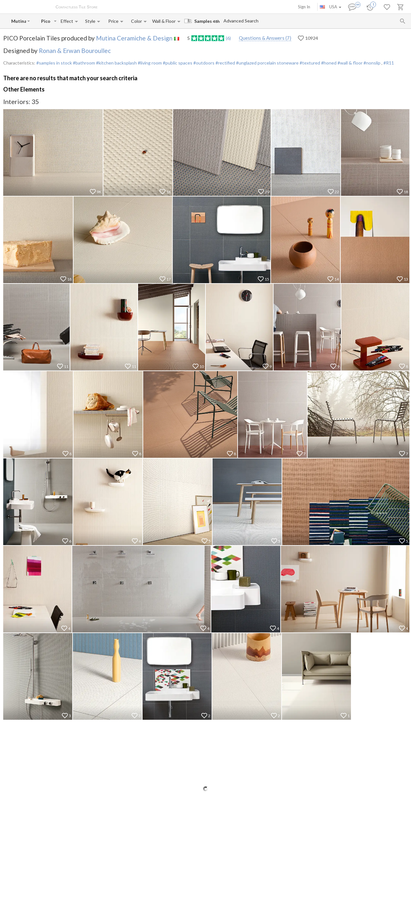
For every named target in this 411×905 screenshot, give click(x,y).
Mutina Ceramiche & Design (134, 38)
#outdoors (203, 62)
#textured (309, 62)
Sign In (304, 6)
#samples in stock (54, 62)
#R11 (388, 62)
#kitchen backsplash (116, 62)
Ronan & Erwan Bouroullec (75, 50)
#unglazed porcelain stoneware (267, 62)
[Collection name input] (46, 21)
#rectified (224, 62)
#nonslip (372, 62)
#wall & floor (350, 62)
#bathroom (83, 62)
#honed (328, 62)
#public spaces (177, 62)
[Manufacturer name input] (19, 21)
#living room (149, 62)
